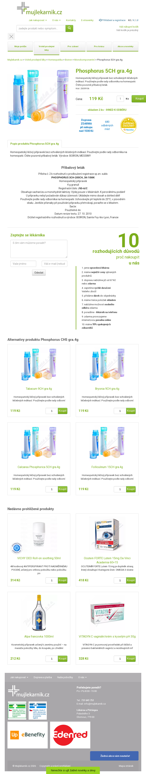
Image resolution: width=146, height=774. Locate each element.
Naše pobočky (65, 677)
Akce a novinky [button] (125, 46)
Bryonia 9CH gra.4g (107, 388)
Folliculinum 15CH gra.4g (107, 467)
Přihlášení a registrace (112, 20)
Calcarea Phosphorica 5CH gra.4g (39, 467)
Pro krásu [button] (99, 46)
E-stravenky (87, 20)
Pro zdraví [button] (73, 46)
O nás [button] (56, 20)
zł (137, 20)
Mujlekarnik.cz (15, 59)
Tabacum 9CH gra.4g (39, 388)
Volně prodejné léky (35, 59)
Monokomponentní (84, 59)
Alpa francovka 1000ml (39, 636)
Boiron (68, 59)
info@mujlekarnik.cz (95, 703)
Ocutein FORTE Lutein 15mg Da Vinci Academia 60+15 (107, 560)
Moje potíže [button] (20, 46)
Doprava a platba (43, 677)
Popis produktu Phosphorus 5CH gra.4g (34, 143)
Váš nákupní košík (129, 26)
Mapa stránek (126, 766)
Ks (127, 98)
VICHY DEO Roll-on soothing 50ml (39, 558)
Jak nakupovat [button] (38, 20)
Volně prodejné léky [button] (46, 48)
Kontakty (71, 20)
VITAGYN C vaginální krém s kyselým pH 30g (107, 636)
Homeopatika (55, 59)
